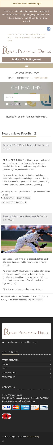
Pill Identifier (32, 34)
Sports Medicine (35, 299)
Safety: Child (9, 198)
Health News (14, 104)
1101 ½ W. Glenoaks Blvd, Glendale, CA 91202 (26, 11)
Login (10, 41)
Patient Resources (23, 78)
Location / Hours (22, 37)
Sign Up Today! (38, 37)
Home (10, 78)
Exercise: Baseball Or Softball (14, 202)
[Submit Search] (44, 97)
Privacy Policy (8, 377)
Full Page (4, 195)
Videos (30, 104)
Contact (5, 364)
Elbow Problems (23, 198)
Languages (12, 34)
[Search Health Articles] (22, 97)
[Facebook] (49, 29)
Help (22, 34)
